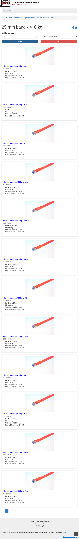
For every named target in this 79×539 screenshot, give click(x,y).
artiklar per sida (8, 33)
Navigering (8, 11)
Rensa (59, 41)
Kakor (64, 532)
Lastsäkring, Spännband (13, 18)
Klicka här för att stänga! (70, 537)
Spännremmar (29, 18)
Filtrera (20, 41)
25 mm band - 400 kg (45, 18)
